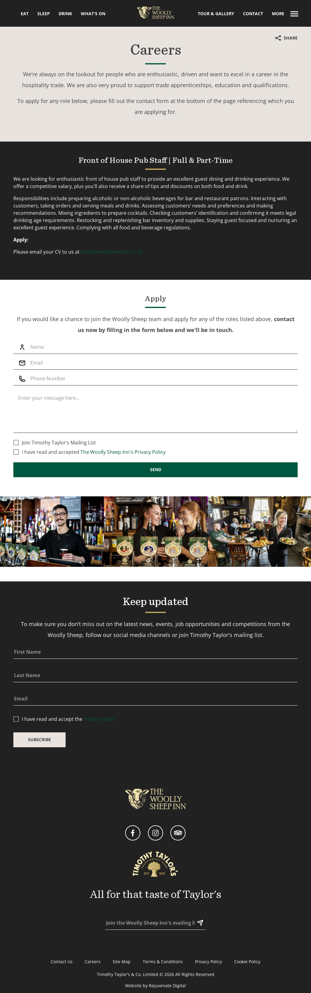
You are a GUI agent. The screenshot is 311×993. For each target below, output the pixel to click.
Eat (25, 13)
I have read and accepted (94, 471)
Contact (253, 13)
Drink (65, 13)
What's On (93, 13)
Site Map (122, 961)
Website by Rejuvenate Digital (155, 985)
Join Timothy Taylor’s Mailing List (59, 462)
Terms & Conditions (163, 961)
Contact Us (62, 961)
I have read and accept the (68, 738)
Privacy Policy (99, 738)
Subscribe (39, 759)
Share (286, 38)
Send (155, 489)
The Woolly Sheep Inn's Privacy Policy (123, 471)
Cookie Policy (247, 961)
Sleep (43, 13)
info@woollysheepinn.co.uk (112, 265)
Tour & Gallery (216, 13)
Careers (93, 961)
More (285, 14)
